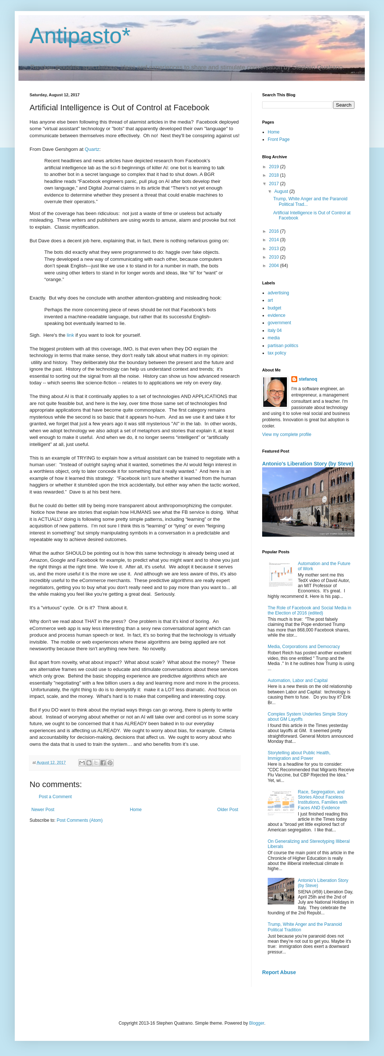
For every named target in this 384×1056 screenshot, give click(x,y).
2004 (274, 265)
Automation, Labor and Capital (298, 680)
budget (274, 308)
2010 (274, 257)
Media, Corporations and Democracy (304, 646)
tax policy (277, 353)
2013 (274, 248)
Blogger (256, 1023)
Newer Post (42, 809)
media (274, 337)
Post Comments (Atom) (79, 820)
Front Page (278, 139)
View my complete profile (286, 434)
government (279, 322)
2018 (274, 175)
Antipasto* (80, 35)
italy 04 (275, 330)
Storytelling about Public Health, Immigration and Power (299, 755)
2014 (274, 239)
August (281, 191)
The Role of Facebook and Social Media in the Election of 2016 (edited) (309, 610)
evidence (276, 315)
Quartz (92, 149)
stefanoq (308, 379)
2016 (274, 231)
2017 (274, 183)
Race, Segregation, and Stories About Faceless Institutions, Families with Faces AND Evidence (322, 799)
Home (136, 809)
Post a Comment (55, 796)
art (270, 300)
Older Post (227, 809)
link (70, 335)
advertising (278, 292)
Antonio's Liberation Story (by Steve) (307, 464)
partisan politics (283, 345)
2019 (274, 166)
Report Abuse (279, 972)
